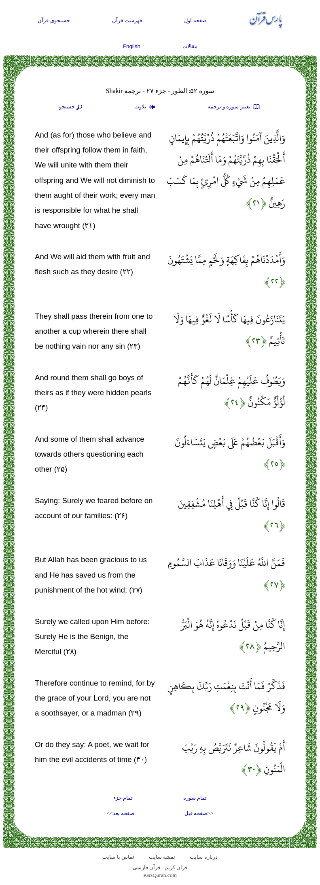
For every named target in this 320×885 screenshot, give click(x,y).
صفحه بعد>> (120, 813)
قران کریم (176, 867)
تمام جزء (123, 798)
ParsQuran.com (160, 875)
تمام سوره (195, 798)
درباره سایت (203, 857)
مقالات (189, 46)
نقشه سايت (162, 857)
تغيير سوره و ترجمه (234, 107)
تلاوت (145, 107)
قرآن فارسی (146, 867)
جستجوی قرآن (54, 20)
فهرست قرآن (127, 20)
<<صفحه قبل (198, 813)
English (131, 46)
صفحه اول (195, 20)
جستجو (71, 107)
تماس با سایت (118, 857)
